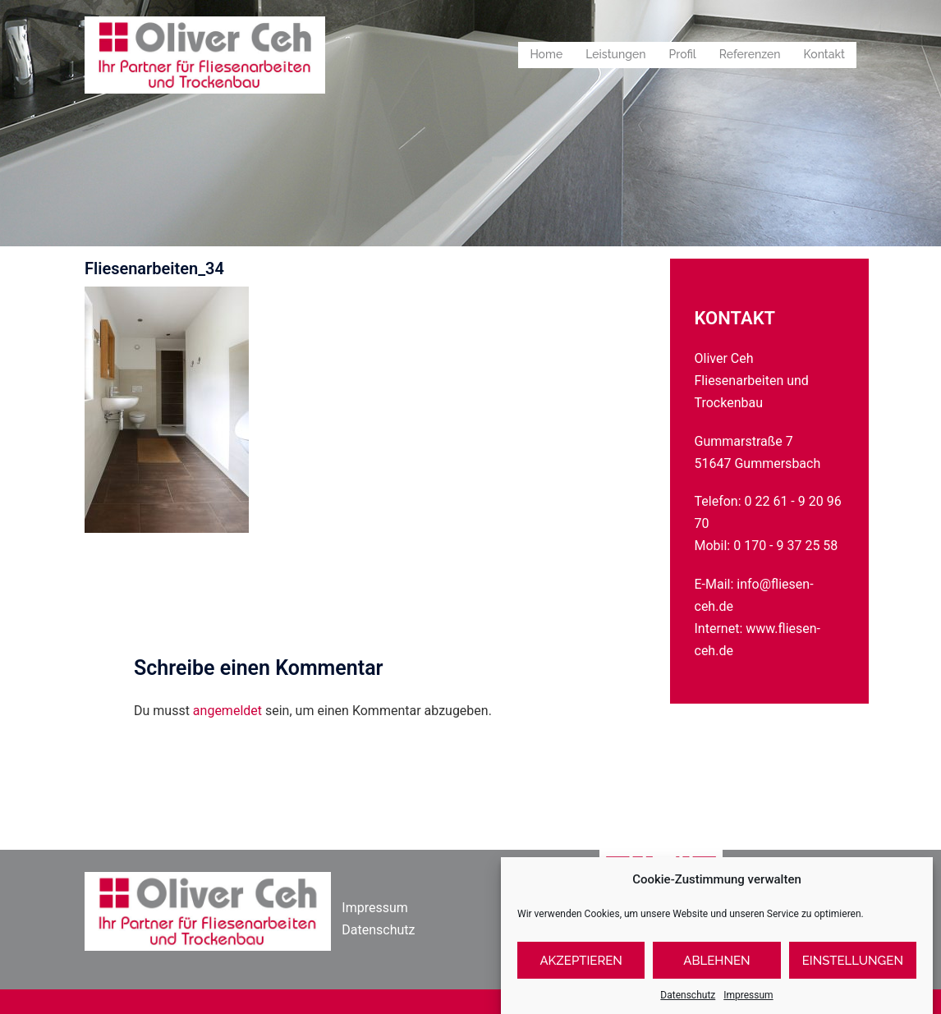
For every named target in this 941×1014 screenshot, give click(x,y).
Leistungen (615, 54)
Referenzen (750, 54)
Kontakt (824, 54)
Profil (682, 54)
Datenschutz (378, 930)
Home (546, 54)
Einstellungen (852, 970)
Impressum (375, 907)
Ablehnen (716, 970)
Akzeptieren (580, 970)
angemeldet (227, 710)
